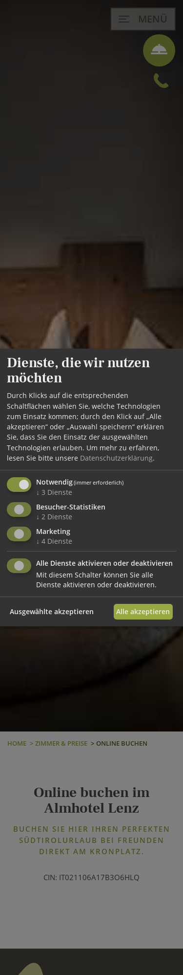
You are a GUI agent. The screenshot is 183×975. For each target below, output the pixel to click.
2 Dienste (54, 516)
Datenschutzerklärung (116, 458)
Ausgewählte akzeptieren (52, 611)
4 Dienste (54, 541)
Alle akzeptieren (143, 611)
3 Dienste (54, 492)
